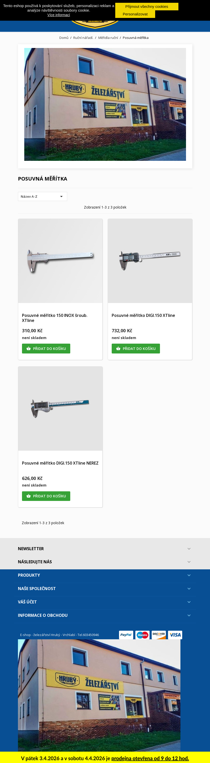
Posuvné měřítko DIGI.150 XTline (143, 315)
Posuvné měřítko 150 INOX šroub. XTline (54, 318)
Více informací (59, 15)
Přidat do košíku (46, 348)
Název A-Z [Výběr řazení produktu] (42, 196)
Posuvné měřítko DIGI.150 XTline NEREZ (60, 463)
